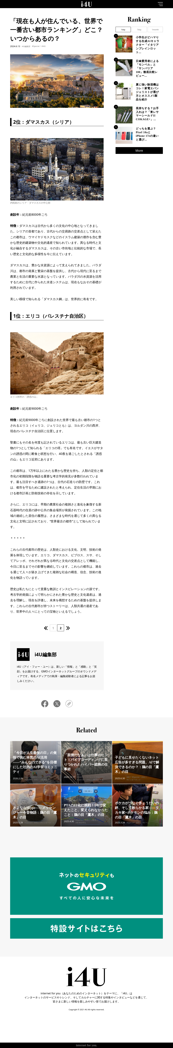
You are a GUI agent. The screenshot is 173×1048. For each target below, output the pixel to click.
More (139, 150)
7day (139, 29)
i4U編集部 (26, 46)
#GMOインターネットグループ (43, 780)
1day (123, 29)
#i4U (44, 46)
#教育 (93, 825)
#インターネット (134, 782)
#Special (35, 46)
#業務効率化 (45, 782)
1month (155, 29)
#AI (26, 780)
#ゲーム (145, 825)
